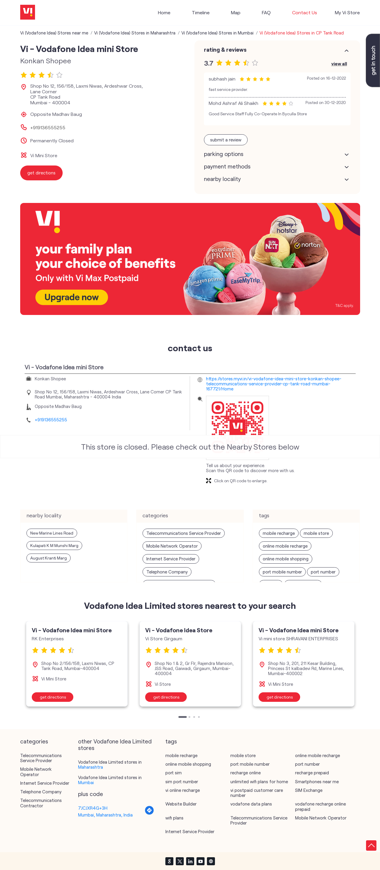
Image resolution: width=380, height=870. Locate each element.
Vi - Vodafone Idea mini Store (72, 629)
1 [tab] (179, 717)
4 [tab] (199, 717)
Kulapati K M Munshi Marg (54, 545)
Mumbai (86, 782)
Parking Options (223, 154)
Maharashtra (90, 767)
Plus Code (90, 794)
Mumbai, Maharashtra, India (105, 814)
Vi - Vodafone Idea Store (178, 629)
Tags (171, 741)
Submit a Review (225, 139)
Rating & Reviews (225, 49)
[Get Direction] (149, 813)
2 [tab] (190, 717)
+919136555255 (47, 127)
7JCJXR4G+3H (92, 808)
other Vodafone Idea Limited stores (115, 744)
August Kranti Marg (48, 557)
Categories (34, 741)
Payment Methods (227, 166)
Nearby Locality (222, 179)
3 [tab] (194, 717)
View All (339, 63)
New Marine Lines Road (51, 532)
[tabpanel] (77, 664)
